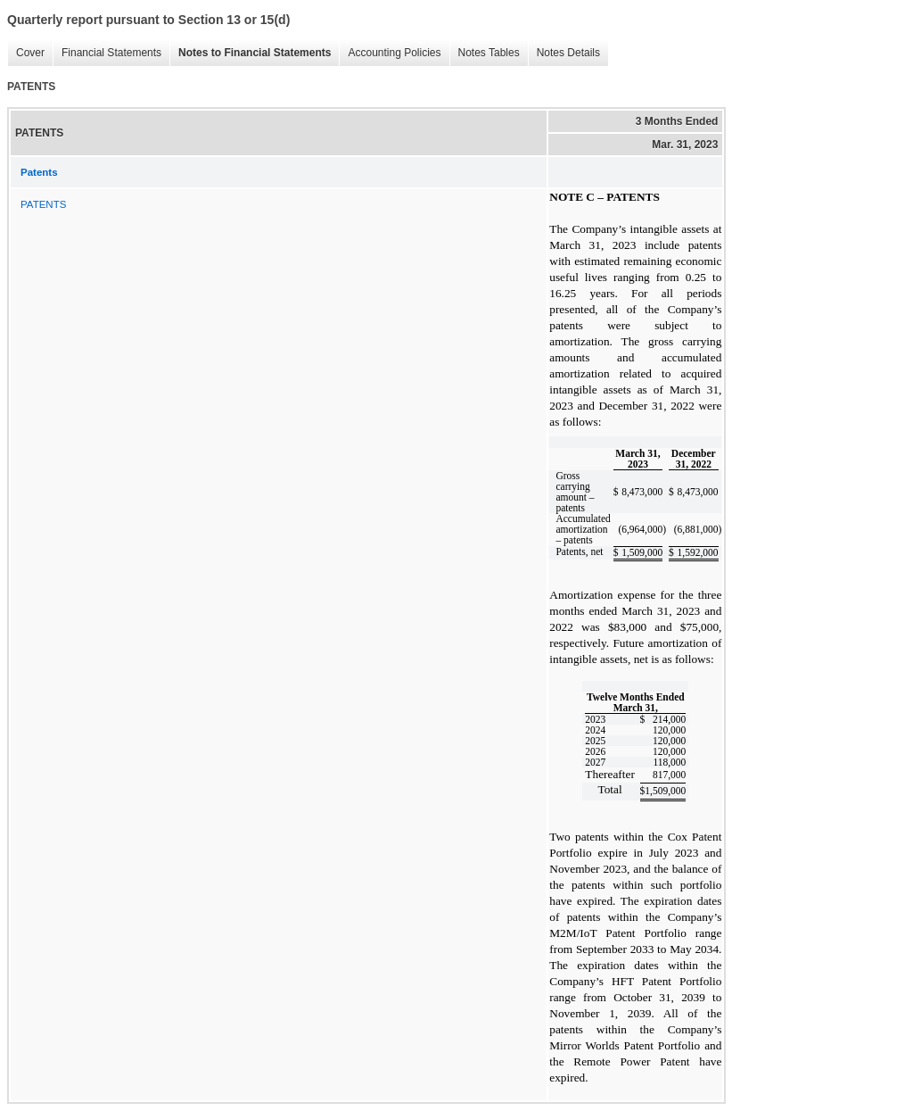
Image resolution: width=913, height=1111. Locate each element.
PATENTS (43, 204)
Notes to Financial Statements (250, 53)
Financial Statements (107, 53)
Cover (26, 53)
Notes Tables (484, 53)
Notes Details (564, 53)
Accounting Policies (389, 53)
